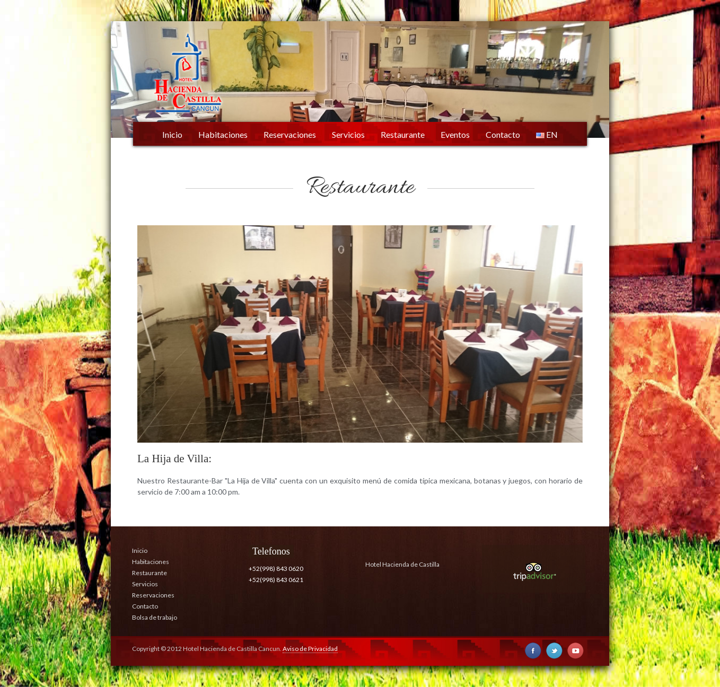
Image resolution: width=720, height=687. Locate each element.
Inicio (172, 134)
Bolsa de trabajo (154, 617)
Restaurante (403, 134)
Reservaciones (290, 134)
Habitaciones (223, 134)
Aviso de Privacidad (310, 649)
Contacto (503, 134)
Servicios (348, 134)
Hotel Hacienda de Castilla (402, 564)
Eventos (455, 134)
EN (547, 134)
